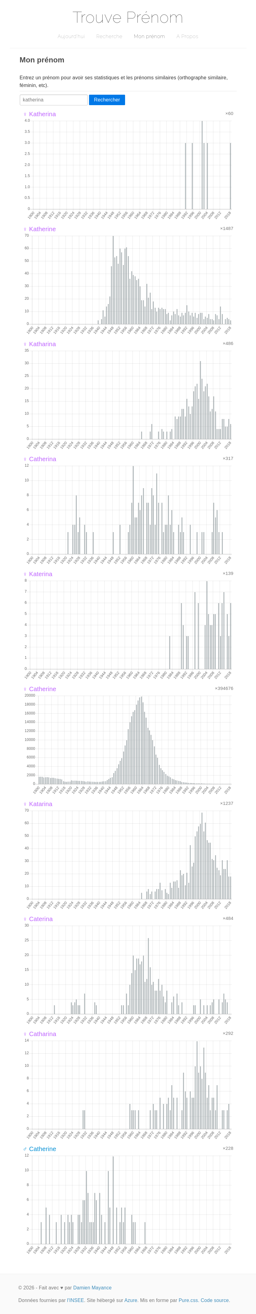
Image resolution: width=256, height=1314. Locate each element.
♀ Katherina (39, 114)
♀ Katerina (38, 574)
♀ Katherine (39, 229)
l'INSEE (75, 1300)
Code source (215, 1300)
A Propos (187, 36)
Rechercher (107, 99)
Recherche (109, 36)
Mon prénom (149, 36)
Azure (130, 1300)
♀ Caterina (38, 919)
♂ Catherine (39, 1149)
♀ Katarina (38, 804)
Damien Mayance (92, 1287)
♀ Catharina (39, 1034)
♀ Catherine (39, 689)
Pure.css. (189, 1300)
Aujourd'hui (71, 36)
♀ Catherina (39, 459)
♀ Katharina (39, 344)
